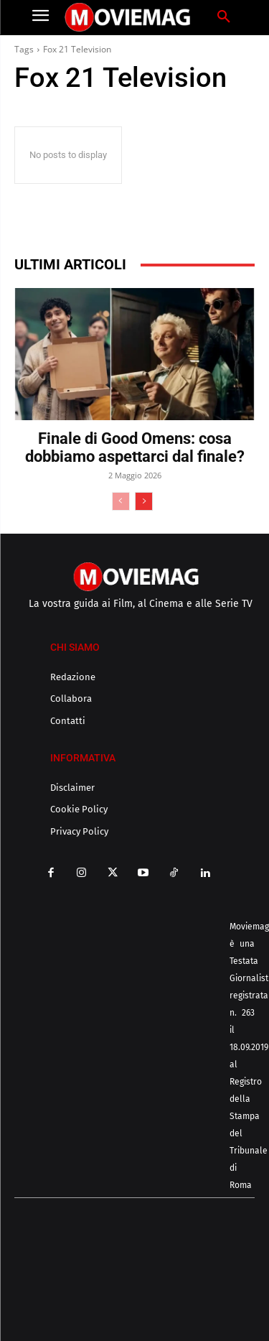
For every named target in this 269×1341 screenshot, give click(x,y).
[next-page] (144, 501)
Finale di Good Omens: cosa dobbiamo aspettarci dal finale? (135, 447)
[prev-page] (121, 501)
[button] (224, 17)
